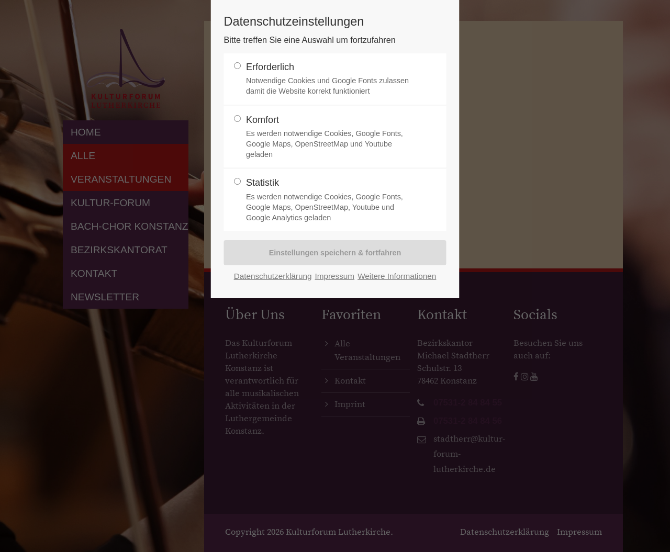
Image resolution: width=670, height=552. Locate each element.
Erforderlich (331, 79)
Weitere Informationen (397, 276)
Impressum (334, 276)
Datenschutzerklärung (273, 276)
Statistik (331, 200)
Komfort (331, 137)
